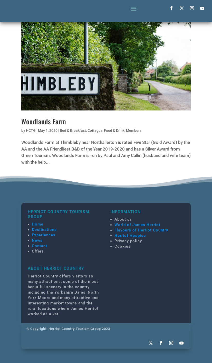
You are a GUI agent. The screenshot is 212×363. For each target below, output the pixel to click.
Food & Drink (114, 130)
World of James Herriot (137, 224)
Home (37, 224)
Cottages (95, 130)
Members (133, 130)
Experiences (43, 235)
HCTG (31, 130)
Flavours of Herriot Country (141, 230)
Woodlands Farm (43, 121)
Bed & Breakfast (73, 130)
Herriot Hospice (130, 235)
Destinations (44, 229)
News (37, 240)
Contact (39, 246)
